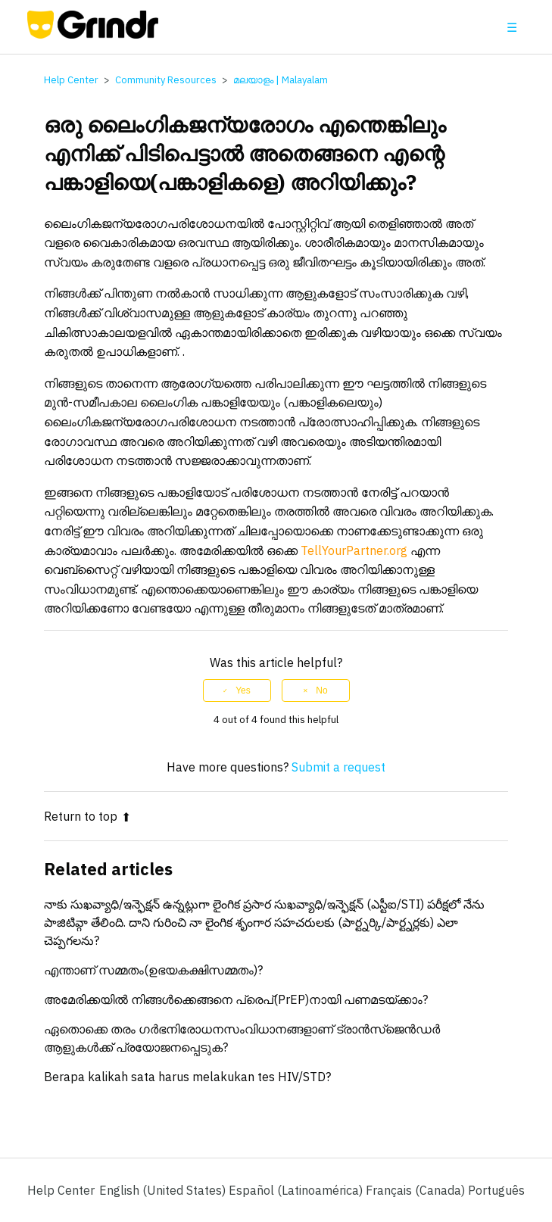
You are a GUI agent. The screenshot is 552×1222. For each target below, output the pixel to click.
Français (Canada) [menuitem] (417, 1190)
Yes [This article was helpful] (243, 690)
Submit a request (338, 767)
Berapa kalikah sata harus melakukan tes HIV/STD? (187, 1076)
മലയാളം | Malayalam (280, 79)
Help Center (71, 79)
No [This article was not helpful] (321, 690)
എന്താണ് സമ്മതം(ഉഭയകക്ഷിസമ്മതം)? (153, 969)
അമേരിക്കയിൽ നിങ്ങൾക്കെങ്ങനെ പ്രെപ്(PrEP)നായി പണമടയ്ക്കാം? (236, 999)
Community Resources (166, 79)
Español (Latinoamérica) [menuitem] (297, 1190)
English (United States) (164, 1190)
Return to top (87, 816)
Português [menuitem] (496, 1190)
